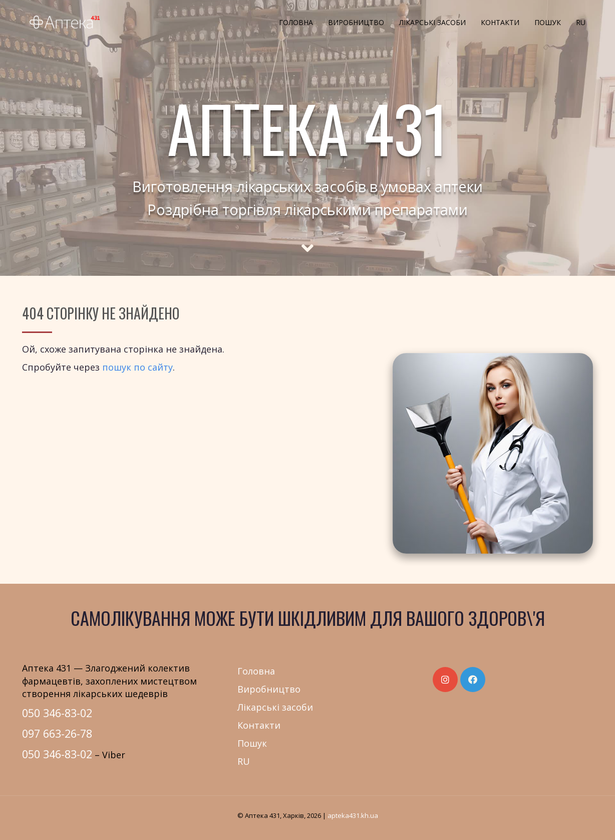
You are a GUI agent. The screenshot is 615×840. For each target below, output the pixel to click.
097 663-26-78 (57, 733)
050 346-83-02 (57, 713)
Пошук (547, 22)
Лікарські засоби (432, 22)
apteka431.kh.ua (353, 815)
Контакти (500, 22)
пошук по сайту (137, 367)
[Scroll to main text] (307, 239)
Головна (296, 22)
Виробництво (356, 22)
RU (580, 22)
